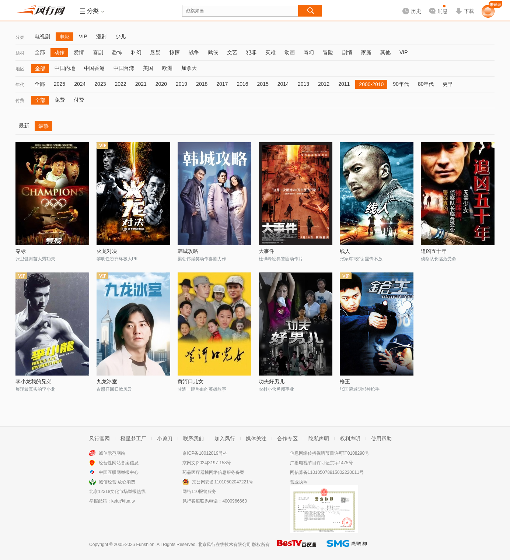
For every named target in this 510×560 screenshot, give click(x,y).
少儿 (120, 36)
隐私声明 (318, 438)
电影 (64, 37)
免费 (60, 100)
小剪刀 (164, 438)
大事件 (266, 251)
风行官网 (99, 438)
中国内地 (65, 68)
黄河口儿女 (190, 381)
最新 (24, 125)
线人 (345, 251)
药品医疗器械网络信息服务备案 (213, 472)
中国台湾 (123, 68)
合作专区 (287, 438)
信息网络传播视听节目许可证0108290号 (329, 453)
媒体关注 (256, 438)
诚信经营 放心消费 (117, 482)
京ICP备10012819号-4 (204, 453)
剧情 (347, 52)
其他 (385, 52)
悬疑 (155, 52)
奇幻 (309, 52)
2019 (181, 84)
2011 (344, 84)
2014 (283, 84)
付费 (19, 100)
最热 (43, 126)
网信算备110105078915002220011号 (327, 472)
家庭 (366, 52)
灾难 (270, 52)
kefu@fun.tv (123, 501)
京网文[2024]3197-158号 (206, 462)
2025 (59, 84)
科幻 (136, 52)
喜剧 (98, 52)
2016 (242, 84)
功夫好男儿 (271, 381)
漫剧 (101, 36)
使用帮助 (381, 438)
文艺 (232, 52)
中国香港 (94, 68)
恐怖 (117, 52)
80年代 (426, 84)
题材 (19, 53)
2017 (222, 84)
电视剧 (42, 36)
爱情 (79, 52)
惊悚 (175, 52)
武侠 (213, 52)
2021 (141, 84)
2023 (100, 84)
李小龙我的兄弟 (33, 381)
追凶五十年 (434, 251)
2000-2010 (371, 84)
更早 (448, 84)
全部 (40, 52)
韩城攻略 (188, 251)
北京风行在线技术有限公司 (224, 544)
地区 (19, 68)
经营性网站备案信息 (119, 462)
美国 (148, 68)
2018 (201, 84)
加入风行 (224, 438)
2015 (263, 84)
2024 (79, 84)
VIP (83, 36)
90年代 (401, 84)
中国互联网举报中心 (119, 472)
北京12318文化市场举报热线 (117, 491)
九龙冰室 (107, 381)
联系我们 (193, 438)
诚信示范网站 (112, 453)
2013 (303, 84)
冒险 (328, 52)
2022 (120, 84)
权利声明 (350, 438)
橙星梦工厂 (133, 438)
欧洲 (167, 68)
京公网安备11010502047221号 (222, 482)
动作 (59, 53)
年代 (19, 84)
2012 (323, 84)
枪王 (345, 381)
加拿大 (189, 68)
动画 (289, 52)
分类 (19, 37)
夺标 (20, 251)
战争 (194, 52)
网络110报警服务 (199, 491)
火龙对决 (107, 251)
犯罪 (251, 52)
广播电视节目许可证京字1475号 (321, 462)
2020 (161, 84)
